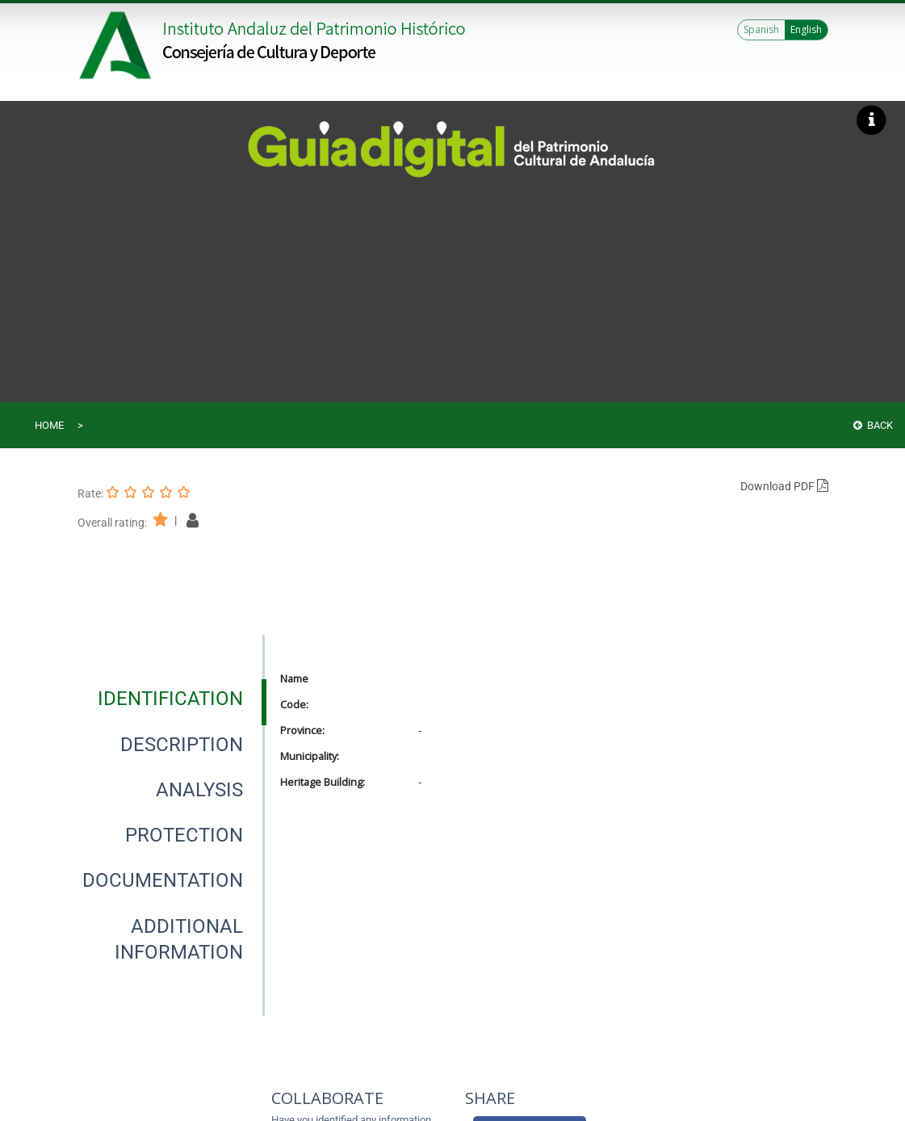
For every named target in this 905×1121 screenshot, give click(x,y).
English (806, 29)
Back (873, 425)
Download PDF (784, 486)
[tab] (170, 698)
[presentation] (170, 698)
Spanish (761, 29)
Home (49, 425)
